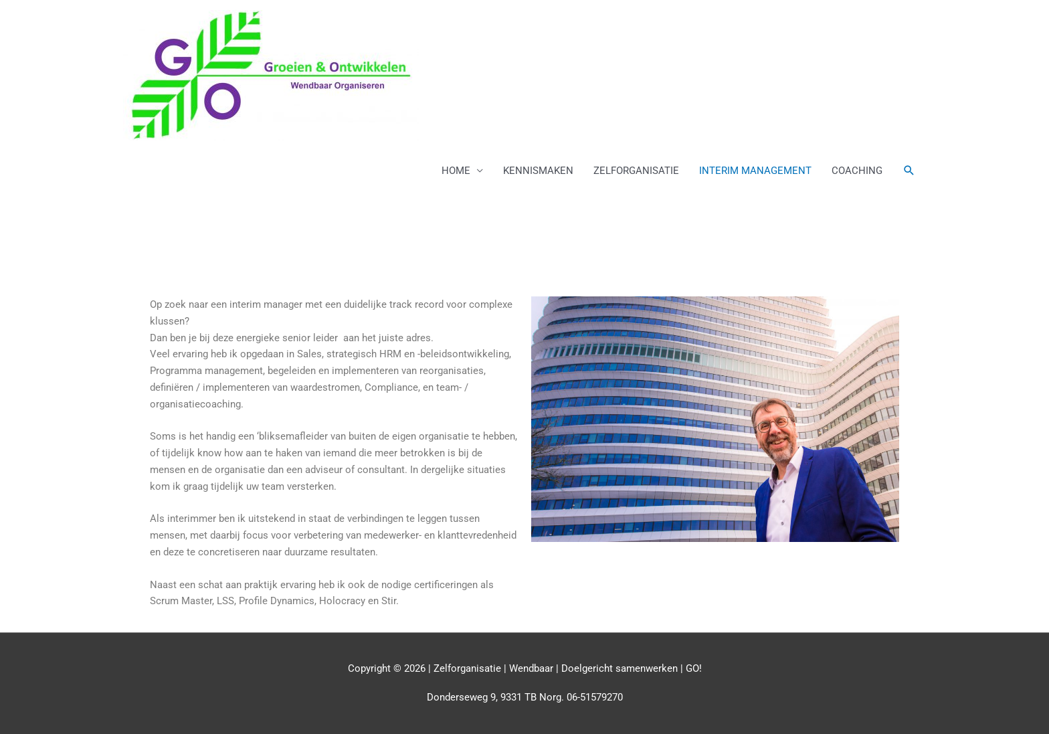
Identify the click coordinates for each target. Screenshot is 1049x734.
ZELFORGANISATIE (636, 171)
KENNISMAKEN (538, 171)
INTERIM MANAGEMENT (755, 171)
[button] (909, 170)
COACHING (857, 171)
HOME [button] (456, 171)
